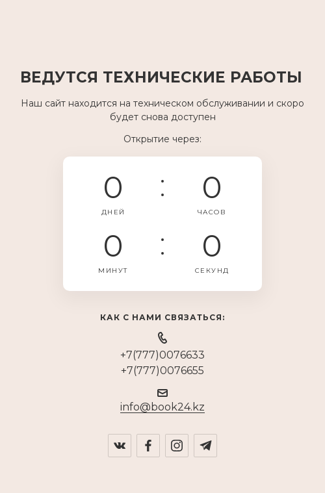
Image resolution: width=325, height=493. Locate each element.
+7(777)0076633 (162, 355)
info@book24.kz (162, 407)
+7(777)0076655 (162, 370)
